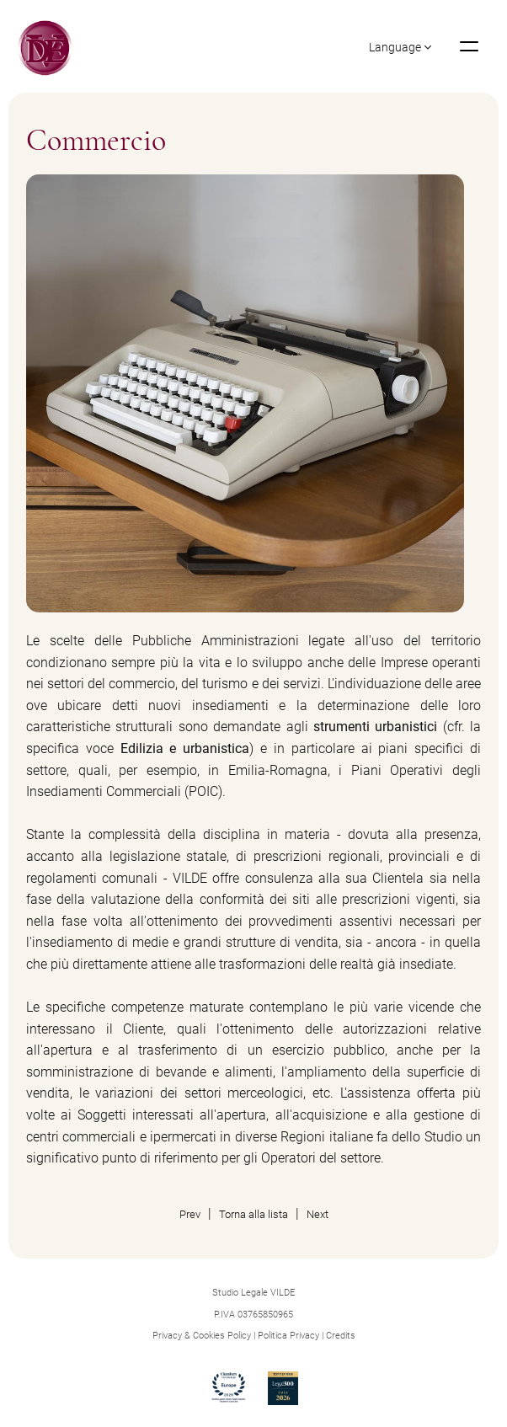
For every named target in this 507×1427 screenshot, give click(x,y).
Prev (189, 1213)
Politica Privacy (288, 1334)
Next (317, 1213)
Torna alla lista (253, 1213)
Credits (340, 1334)
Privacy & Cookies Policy (201, 1334)
